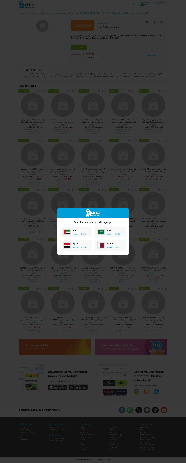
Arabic (76, 234)
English (84, 234)
